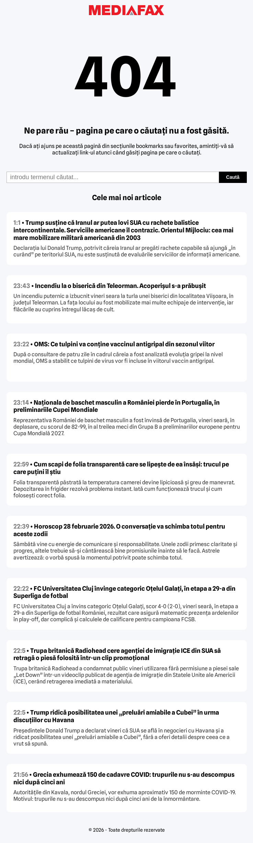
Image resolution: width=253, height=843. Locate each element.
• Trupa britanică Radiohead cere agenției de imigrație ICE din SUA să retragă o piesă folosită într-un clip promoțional (117, 654)
